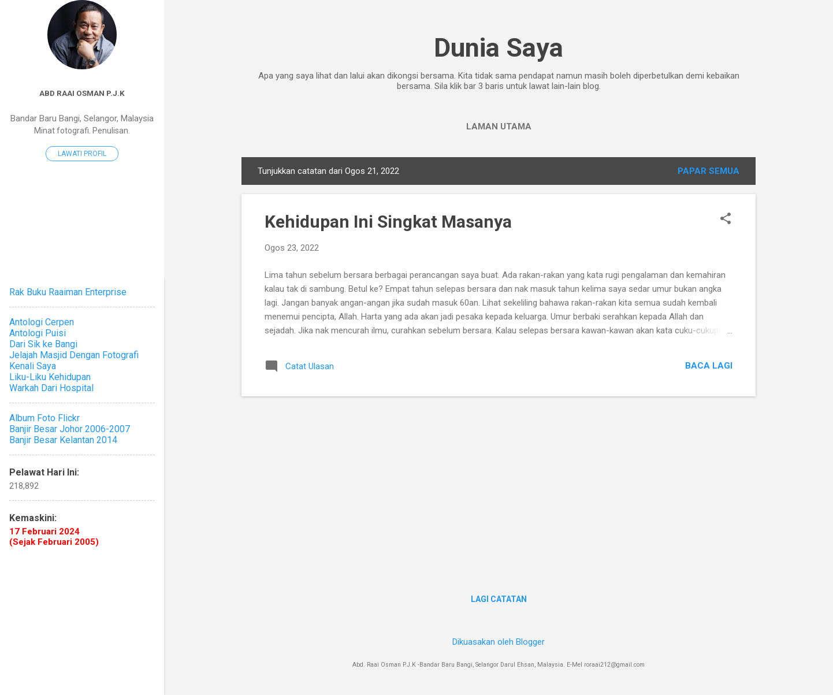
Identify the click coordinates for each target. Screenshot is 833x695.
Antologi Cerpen (41, 322)
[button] (725, 219)
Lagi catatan (499, 599)
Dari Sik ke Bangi (43, 344)
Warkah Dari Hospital (51, 387)
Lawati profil (82, 154)
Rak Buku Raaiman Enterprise (68, 292)
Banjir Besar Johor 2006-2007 (69, 428)
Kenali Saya (32, 365)
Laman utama (498, 126)
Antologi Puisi (37, 333)
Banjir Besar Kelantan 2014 (63, 439)
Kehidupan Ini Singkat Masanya (388, 221)
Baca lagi (708, 365)
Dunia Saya (498, 47)
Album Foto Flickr (44, 417)
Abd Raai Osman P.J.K (82, 93)
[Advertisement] (498, 486)
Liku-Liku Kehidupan (50, 376)
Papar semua (708, 171)
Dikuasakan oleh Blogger (498, 642)
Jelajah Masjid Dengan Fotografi (74, 355)
